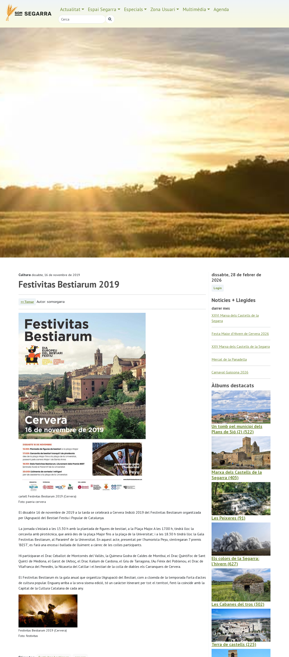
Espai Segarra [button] (102, 9)
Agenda (221, 9)
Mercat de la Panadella (229, 359)
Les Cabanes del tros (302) (238, 604)
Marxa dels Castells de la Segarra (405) (237, 475)
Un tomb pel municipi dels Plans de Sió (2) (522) (237, 429)
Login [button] (218, 288)
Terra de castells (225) (234, 644)
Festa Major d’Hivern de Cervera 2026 (240, 333)
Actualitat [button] (70, 9)
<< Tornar (27, 302)
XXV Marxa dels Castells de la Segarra (241, 346)
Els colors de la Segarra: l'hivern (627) (235, 561)
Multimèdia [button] (194, 9)
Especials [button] (133, 9)
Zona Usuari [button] (162, 9)
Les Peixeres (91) (228, 518)
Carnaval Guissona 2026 (230, 372)
